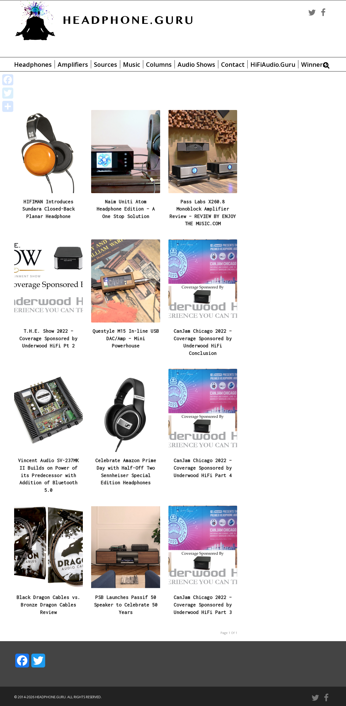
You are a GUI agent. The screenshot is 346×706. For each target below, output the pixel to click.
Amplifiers (73, 64)
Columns (159, 64)
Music (131, 64)
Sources (105, 64)
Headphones (33, 64)
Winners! (314, 64)
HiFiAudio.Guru (272, 64)
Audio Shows (196, 64)
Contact (233, 64)
